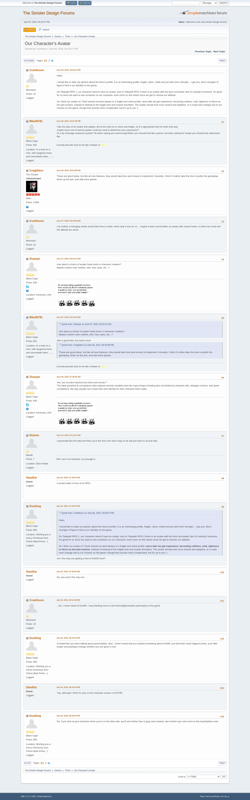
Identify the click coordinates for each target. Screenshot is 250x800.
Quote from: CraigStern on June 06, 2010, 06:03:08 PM (87, 345)
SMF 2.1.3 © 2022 (28, 796)
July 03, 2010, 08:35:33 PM (68, 716)
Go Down (29, 61)
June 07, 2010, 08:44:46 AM (68, 221)
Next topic (219, 51)
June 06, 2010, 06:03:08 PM (68, 170)
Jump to (181, 777)
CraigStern (36, 170)
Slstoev (34, 435)
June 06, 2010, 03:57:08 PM (68, 121)
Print (222, 61)
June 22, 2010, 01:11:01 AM (68, 435)
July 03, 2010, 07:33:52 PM (68, 506)
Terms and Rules (213, 796)
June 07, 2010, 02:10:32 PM (68, 317)
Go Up (27, 763)
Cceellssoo (36, 70)
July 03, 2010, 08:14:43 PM (68, 600)
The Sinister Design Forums (48, 13)
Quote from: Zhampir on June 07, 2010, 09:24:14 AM (86, 324)
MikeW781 (36, 121)
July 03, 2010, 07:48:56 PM (68, 572)
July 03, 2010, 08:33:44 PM (68, 687)
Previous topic (203, 51)
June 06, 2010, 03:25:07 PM (68, 70)
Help (202, 796)
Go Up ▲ (225, 796)
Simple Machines (44, 796)
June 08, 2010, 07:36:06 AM (68, 377)
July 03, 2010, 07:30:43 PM (68, 478)
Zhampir (34, 258)
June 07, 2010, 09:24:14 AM (68, 259)
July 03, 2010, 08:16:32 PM (68, 638)
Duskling (35, 506)
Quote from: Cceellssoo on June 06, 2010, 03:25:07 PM (87, 513)
